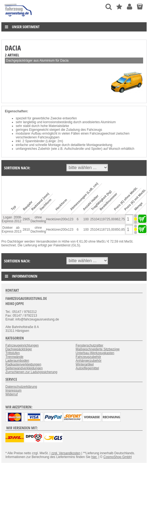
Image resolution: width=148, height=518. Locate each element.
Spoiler (96, 149)
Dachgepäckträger (18, 349)
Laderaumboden (17, 361)
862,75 (120, 219)
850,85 (120, 229)
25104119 (97, 219)
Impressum (13, 390)
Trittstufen (12, 353)
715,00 (110, 229)
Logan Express (7, 219)
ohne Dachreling (38, 219)
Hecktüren (53, 219)
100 (86, 219)
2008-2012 (18, 219)
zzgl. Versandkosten (65, 453)
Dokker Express (7, 229)
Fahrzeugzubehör (88, 357)
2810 (26, 229)
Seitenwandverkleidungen (24, 368)
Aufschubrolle (74, 149)
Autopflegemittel (87, 368)
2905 (26, 219)
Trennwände (14, 357)
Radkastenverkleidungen (23, 364)
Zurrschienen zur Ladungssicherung (31, 372)
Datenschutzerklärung (21, 387)
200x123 (67, 219)
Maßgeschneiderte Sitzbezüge (98, 349)
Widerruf (11, 394)
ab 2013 (17, 229)
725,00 (110, 219)
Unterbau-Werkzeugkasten (95, 353)
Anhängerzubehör (88, 361)
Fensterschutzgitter (89, 345)
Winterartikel (85, 364)
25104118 (97, 229)
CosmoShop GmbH (118, 457)
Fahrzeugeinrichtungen (22, 345)
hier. (94, 457)
